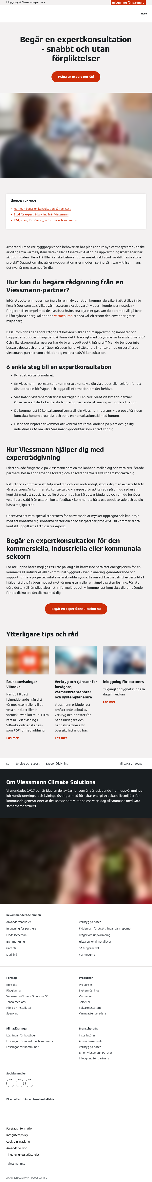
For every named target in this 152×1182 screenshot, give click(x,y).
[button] (132, 763)
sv (7, 763)
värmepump (63, 316)
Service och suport (27, 763)
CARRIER (43, 1177)
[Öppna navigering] (144, 13)
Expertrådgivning (57, 763)
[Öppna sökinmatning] (135, 13)
